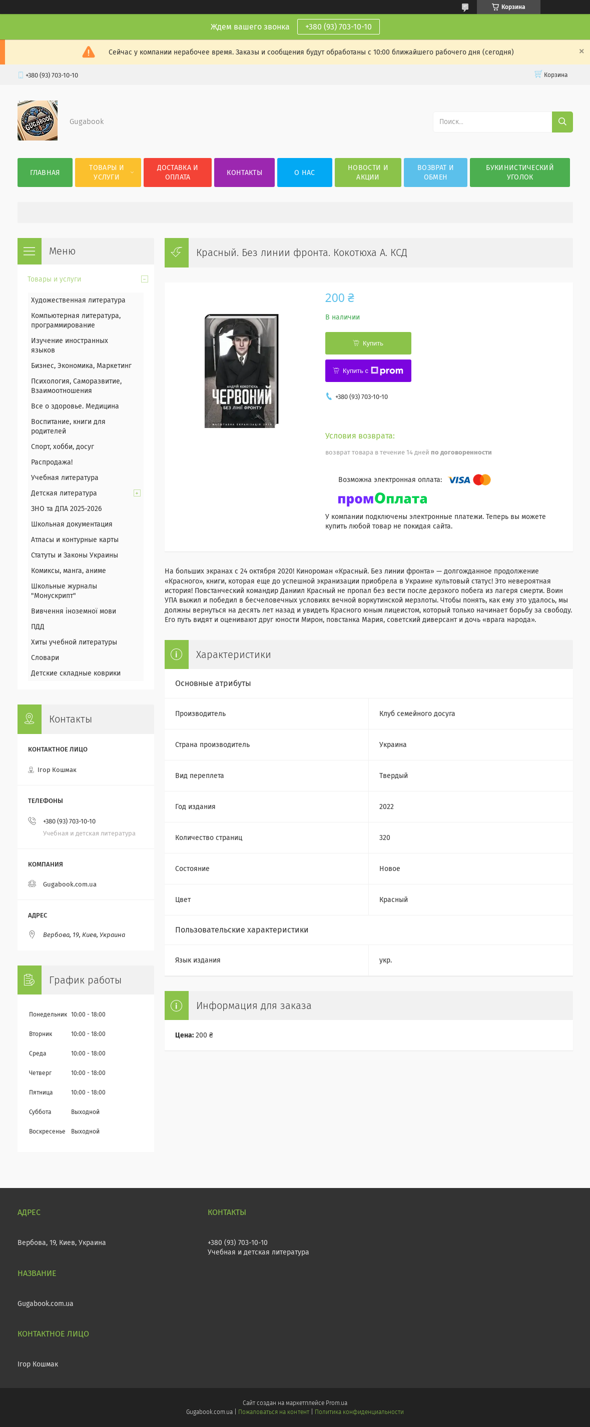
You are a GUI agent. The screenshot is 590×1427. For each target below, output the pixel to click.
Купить (373, 343)
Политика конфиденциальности (359, 1412)
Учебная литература (65, 478)
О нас (304, 172)
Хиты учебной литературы (74, 642)
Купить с (373, 371)
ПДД (38, 626)
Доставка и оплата (178, 173)
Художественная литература (78, 300)
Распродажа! (52, 462)
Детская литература (64, 493)
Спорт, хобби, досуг (62, 446)
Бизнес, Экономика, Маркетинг (81, 366)
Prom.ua (336, 1403)
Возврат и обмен (435, 173)
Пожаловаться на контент (273, 1412)
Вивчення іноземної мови (73, 611)
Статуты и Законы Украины (74, 555)
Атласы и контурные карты (75, 540)
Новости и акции (368, 173)
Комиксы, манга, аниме (68, 570)
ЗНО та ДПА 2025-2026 (66, 508)
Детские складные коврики (76, 673)
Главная (45, 172)
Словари (45, 658)
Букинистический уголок (520, 173)
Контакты (244, 172)
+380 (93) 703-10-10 (338, 27)
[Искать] (562, 122)
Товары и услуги (106, 173)
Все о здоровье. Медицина (75, 406)
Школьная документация (72, 524)
